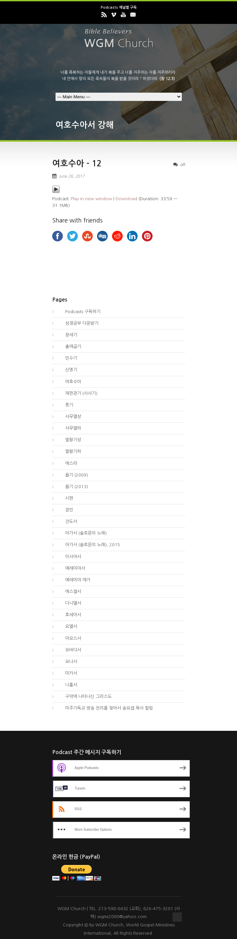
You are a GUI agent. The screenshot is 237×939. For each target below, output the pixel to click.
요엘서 (67, 626)
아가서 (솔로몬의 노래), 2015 (88, 545)
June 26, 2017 (71, 176)
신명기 (67, 370)
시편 (65, 498)
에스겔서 (69, 591)
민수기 (67, 358)
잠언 (65, 510)
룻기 (65, 405)
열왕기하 (69, 451)
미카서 (67, 673)
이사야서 (69, 557)
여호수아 (69, 382)
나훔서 (67, 685)
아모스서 (69, 638)
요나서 (67, 661)
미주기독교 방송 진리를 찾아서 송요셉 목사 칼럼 (105, 708)
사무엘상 (69, 416)
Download (126, 199)
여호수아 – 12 (77, 163)
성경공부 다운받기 (77, 323)
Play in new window (91, 199)
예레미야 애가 (73, 580)
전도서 (67, 521)
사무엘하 (69, 428)
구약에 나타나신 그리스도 (84, 696)
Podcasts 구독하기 (78, 311)
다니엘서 (69, 603)
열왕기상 (69, 440)
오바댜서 (69, 650)
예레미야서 (71, 568)
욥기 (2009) (72, 475)
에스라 (67, 463)
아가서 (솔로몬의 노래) (82, 533)
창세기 (67, 335)
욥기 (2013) (72, 486)
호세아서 (69, 615)
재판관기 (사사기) (77, 393)
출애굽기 (69, 346)
